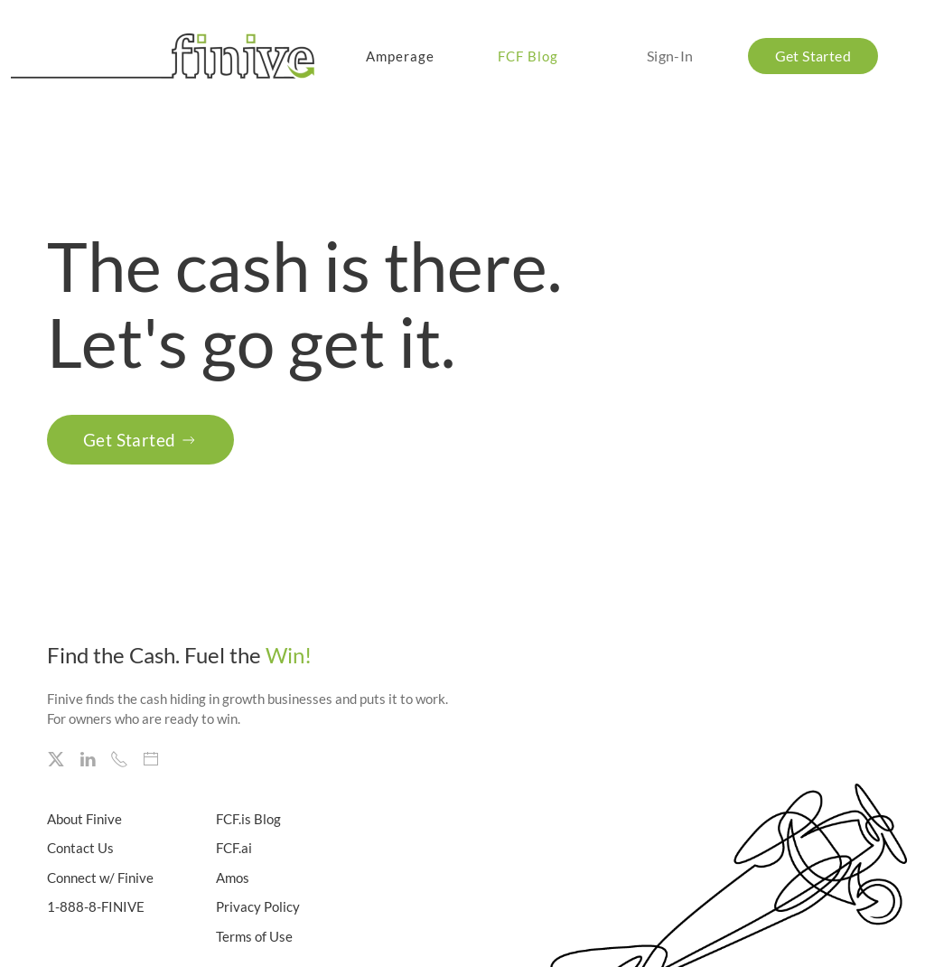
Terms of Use (254, 936)
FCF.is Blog (248, 819)
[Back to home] (166, 56)
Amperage (400, 56)
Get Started (140, 439)
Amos (232, 877)
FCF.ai (234, 848)
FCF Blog (528, 56)
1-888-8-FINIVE (96, 906)
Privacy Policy (258, 906)
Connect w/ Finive (100, 877)
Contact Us (80, 848)
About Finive (84, 819)
